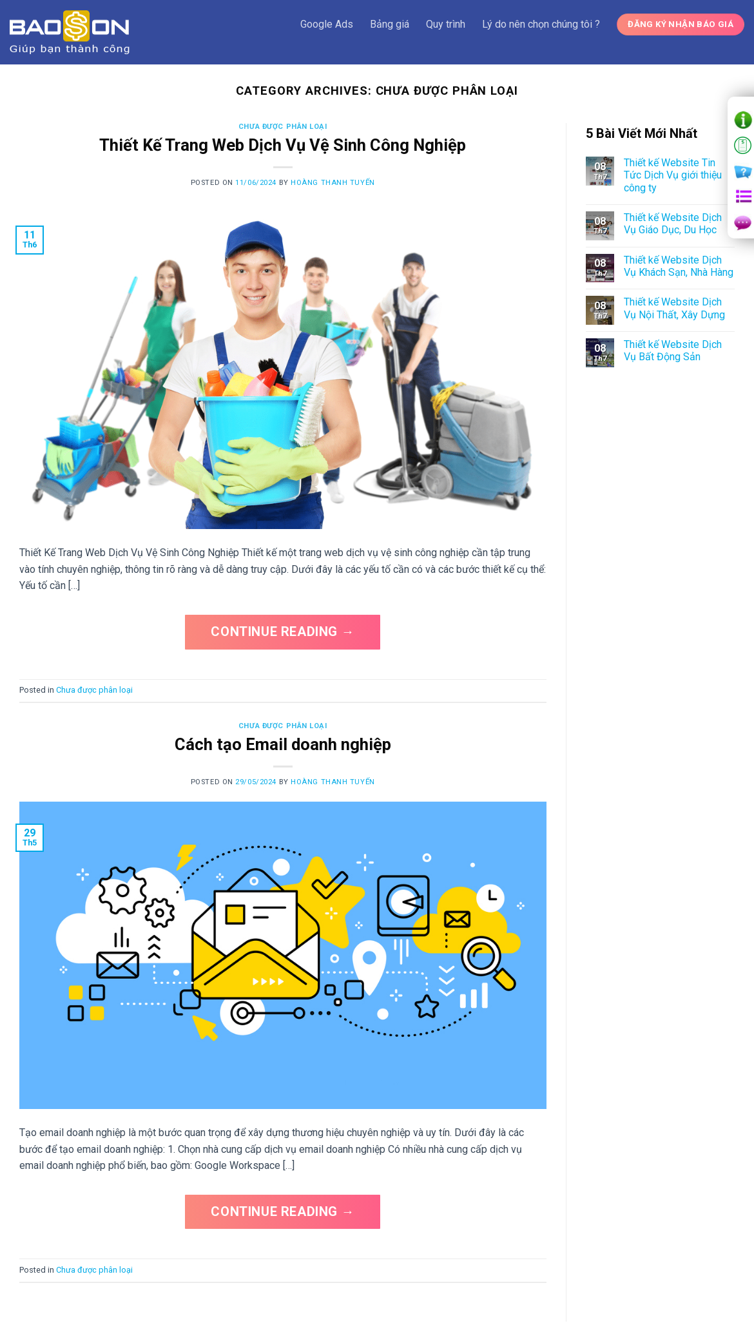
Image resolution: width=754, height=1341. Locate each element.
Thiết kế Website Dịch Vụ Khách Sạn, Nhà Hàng (678, 266)
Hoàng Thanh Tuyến (333, 182)
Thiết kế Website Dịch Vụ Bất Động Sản (673, 350)
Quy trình (445, 24)
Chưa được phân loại (282, 126)
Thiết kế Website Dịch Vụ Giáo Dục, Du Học (673, 223)
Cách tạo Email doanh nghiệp (283, 744)
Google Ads (326, 24)
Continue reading (282, 631)
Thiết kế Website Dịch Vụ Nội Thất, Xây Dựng (674, 308)
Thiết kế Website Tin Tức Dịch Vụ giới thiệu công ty (673, 175)
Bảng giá (389, 24)
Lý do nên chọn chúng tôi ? (541, 24)
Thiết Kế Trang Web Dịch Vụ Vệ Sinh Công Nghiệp (282, 145)
